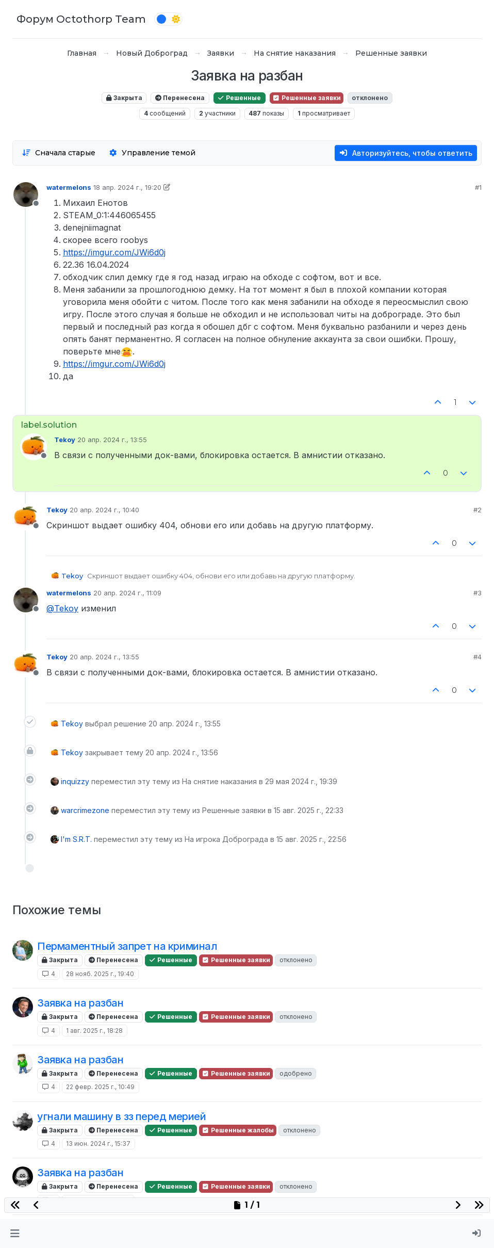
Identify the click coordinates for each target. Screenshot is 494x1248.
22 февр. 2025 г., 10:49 (100, 1087)
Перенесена (180, 98)
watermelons (68, 187)
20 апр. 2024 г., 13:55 (112, 439)
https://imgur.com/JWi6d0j (114, 252)
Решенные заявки (306, 98)
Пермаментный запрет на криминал (127, 946)
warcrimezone (85, 810)
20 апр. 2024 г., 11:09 (127, 593)
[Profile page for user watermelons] (25, 194)
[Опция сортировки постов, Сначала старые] (58, 153)
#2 (477, 510)
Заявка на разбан (80, 1003)
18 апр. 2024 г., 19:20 (127, 187)
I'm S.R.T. (76, 839)
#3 (477, 593)
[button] (14, 1233)
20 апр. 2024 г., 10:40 (104, 510)
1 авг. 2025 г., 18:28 (94, 1030)
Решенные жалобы (238, 1130)
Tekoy (64, 439)
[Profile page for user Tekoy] (33, 446)
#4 (477, 657)
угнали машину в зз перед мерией (121, 1116)
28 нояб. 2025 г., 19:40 (100, 974)
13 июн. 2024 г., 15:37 (98, 1143)
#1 (478, 187)
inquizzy (75, 781)
